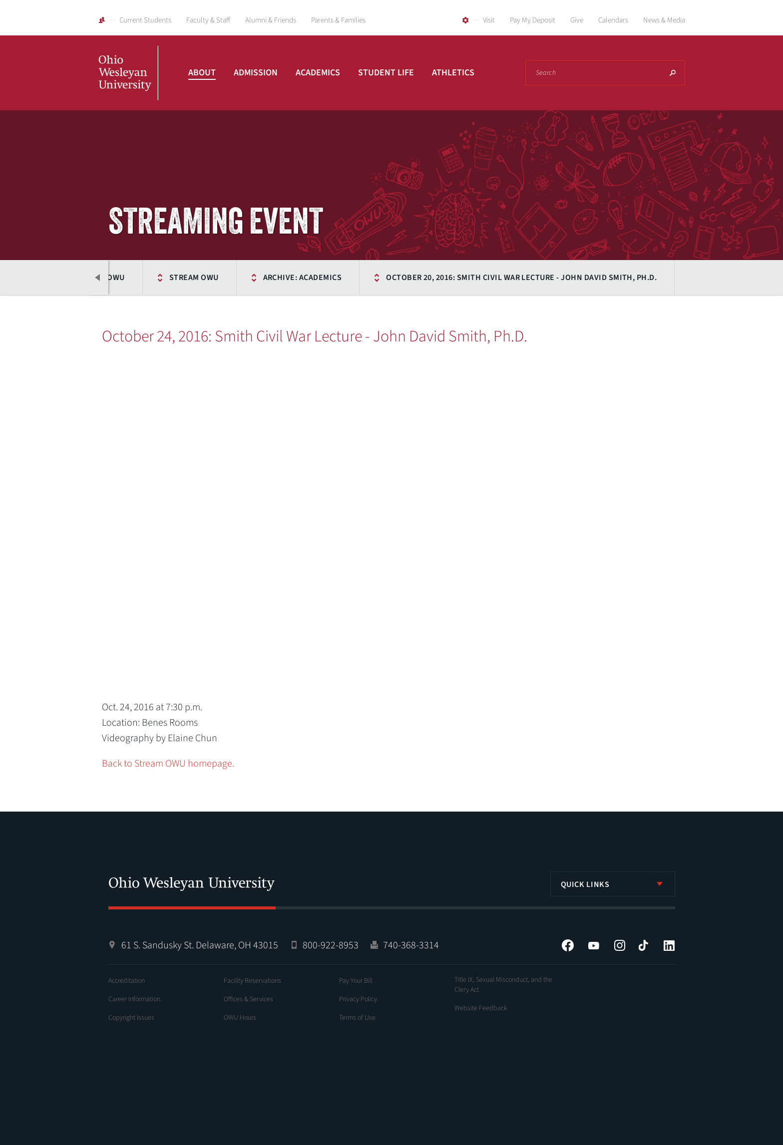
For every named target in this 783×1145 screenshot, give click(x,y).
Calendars (613, 20)
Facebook (568, 945)
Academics (318, 72)
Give (576, 20)
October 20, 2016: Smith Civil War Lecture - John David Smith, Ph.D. (521, 277)
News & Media (664, 20)
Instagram (620, 945)
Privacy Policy (358, 999)
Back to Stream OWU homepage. (168, 764)
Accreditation (126, 981)
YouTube (594, 945)
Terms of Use (357, 1018)
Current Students (145, 20)
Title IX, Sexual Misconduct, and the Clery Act (503, 985)
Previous (98, 277)
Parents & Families (338, 20)
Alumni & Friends (270, 20)
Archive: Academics (302, 277)
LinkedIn (669, 945)
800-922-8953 (331, 945)
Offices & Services (248, 999)
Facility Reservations (252, 981)
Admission (256, 72)
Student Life (386, 72)
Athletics (453, 72)
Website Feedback (480, 1008)
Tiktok (643, 945)
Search (672, 72)
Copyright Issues (131, 1018)
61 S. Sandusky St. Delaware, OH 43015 (199, 945)
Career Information (134, 999)
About (202, 72)
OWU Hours (240, 1018)
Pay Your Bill (356, 981)
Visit (489, 20)
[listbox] (612, 883)
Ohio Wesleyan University (128, 83)
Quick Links (585, 884)
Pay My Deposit (532, 20)
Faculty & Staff (208, 20)
